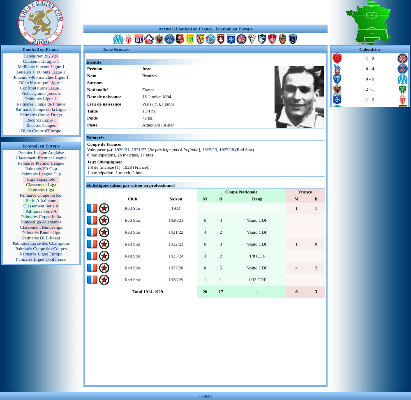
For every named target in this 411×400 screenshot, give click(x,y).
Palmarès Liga (41, 189)
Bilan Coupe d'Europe (41, 130)
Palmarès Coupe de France (41, 103)
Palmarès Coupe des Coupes (41, 248)
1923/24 (176, 255)
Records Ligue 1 (41, 119)
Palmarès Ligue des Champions (40, 243)
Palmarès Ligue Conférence (41, 259)
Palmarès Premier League (41, 163)
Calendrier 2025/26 (40, 55)
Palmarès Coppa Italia (41, 216)
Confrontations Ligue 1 (41, 87)
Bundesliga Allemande (41, 221)
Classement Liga (41, 184)
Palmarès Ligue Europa (41, 253)
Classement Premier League (41, 157)
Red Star (244, 149)
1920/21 (122, 149)
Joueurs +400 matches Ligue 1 (41, 77)
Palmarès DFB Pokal (41, 237)
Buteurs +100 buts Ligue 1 (41, 71)
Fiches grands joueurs (41, 93)
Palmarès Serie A (41, 211)
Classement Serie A (41, 205)
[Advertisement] (205, 12)
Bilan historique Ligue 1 (41, 82)
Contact (205, 395)
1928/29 (176, 279)
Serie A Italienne (41, 200)
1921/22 (139, 149)
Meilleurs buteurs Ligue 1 (41, 66)
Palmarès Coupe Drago (41, 114)
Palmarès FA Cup (41, 168)
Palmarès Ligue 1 (41, 98)
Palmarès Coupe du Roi (41, 195)
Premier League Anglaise (41, 152)
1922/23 (209, 149)
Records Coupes (41, 125)
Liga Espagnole (41, 179)
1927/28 (226, 149)
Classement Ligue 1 (41, 61)
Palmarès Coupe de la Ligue (41, 109)
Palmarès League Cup (41, 173)
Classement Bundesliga (41, 227)
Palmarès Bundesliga (41, 232)
